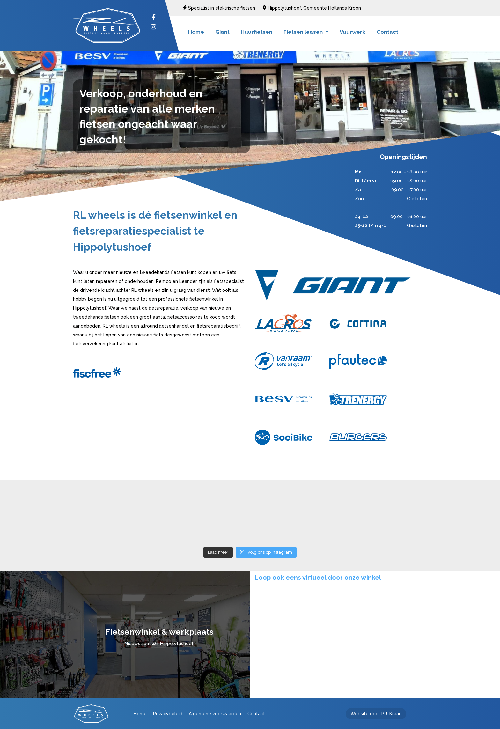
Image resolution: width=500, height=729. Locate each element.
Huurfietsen (256, 32)
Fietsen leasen (303, 32)
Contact (387, 32)
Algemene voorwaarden (215, 713)
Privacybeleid (167, 713)
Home (196, 32)
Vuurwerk (352, 32)
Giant (222, 32)
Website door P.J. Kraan (375, 713)
